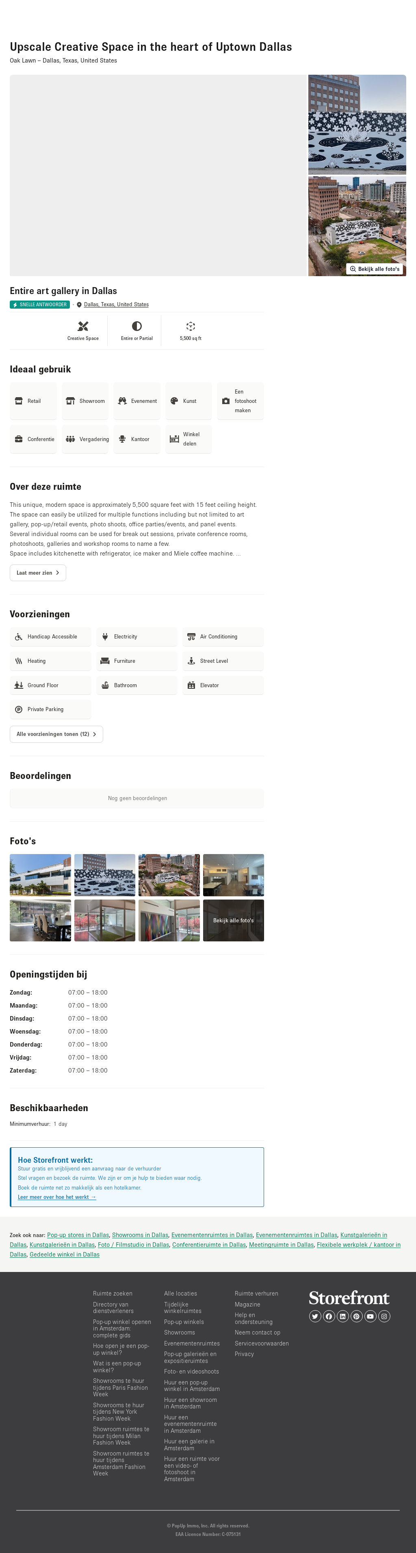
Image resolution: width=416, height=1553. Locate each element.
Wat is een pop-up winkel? (117, 1366)
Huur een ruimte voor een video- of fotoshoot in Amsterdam (192, 1468)
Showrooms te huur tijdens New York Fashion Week (118, 1412)
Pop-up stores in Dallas (78, 1234)
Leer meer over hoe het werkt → (57, 1197)
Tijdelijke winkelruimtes (183, 1308)
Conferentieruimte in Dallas (209, 1244)
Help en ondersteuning (254, 1318)
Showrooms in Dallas (140, 1234)
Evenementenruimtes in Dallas (212, 1234)
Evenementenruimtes (192, 1343)
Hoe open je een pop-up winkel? (121, 1349)
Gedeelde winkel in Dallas (65, 1254)
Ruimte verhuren (256, 1293)
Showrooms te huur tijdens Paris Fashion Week (120, 1387)
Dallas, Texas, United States (116, 304)
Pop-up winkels (184, 1321)
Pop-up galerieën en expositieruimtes (190, 1357)
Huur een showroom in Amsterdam (190, 1403)
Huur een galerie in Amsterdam (189, 1444)
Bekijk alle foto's (374, 269)
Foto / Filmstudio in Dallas (133, 1244)
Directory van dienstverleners (113, 1308)
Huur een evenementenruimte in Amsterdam (190, 1424)
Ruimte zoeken (112, 1293)
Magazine (247, 1304)
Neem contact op (257, 1332)
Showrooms (179, 1332)
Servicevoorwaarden (262, 1343)
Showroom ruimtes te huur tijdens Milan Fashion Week (121, 1435)
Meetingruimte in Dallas (281, 1244)
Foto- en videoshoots (191, 1371)
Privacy (244, 1353)
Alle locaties (180, 1293)
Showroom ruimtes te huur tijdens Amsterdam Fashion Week (121, 1463)
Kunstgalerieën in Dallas (62, 1244)
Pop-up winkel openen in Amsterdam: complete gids (122, 1328)
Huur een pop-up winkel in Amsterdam (192, 1386)
